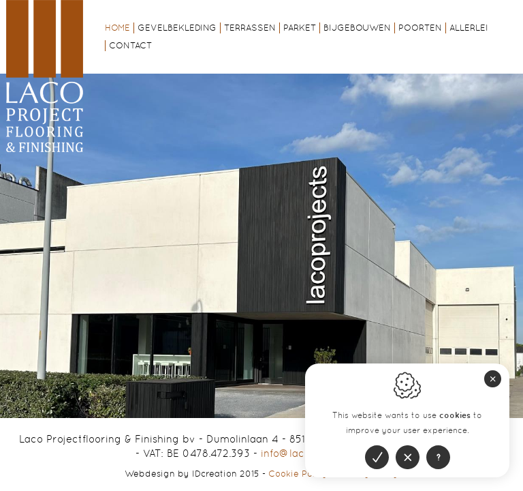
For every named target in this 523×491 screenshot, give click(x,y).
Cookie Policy (298, 473)
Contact (130, 45)
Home (117, 28)
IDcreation (181, 473)
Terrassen (250, 28)
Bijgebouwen (357, 28)
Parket (299, 28)
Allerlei (468, 28)
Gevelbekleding (177, 28)
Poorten (420, 28)
